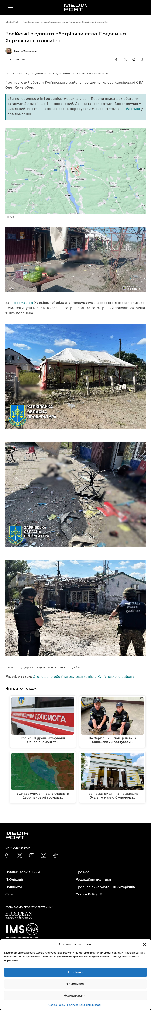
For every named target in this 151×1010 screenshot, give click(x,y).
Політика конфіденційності (84, 1005)
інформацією (22, 302)
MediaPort (11, 22)
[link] (8, 855)
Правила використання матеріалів (105, 887)
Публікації (14, 879)
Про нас (82, 872)
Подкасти (13, 887)
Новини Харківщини (22, 872)
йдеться (133, 109)
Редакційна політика (93, 879)
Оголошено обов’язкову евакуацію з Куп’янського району (83, 676)
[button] (145, 944)
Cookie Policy (56, 1005)
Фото (9, 894)
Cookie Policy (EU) (90, 894)
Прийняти (75, 972)
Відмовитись (75, 984)
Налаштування (75, 995)
